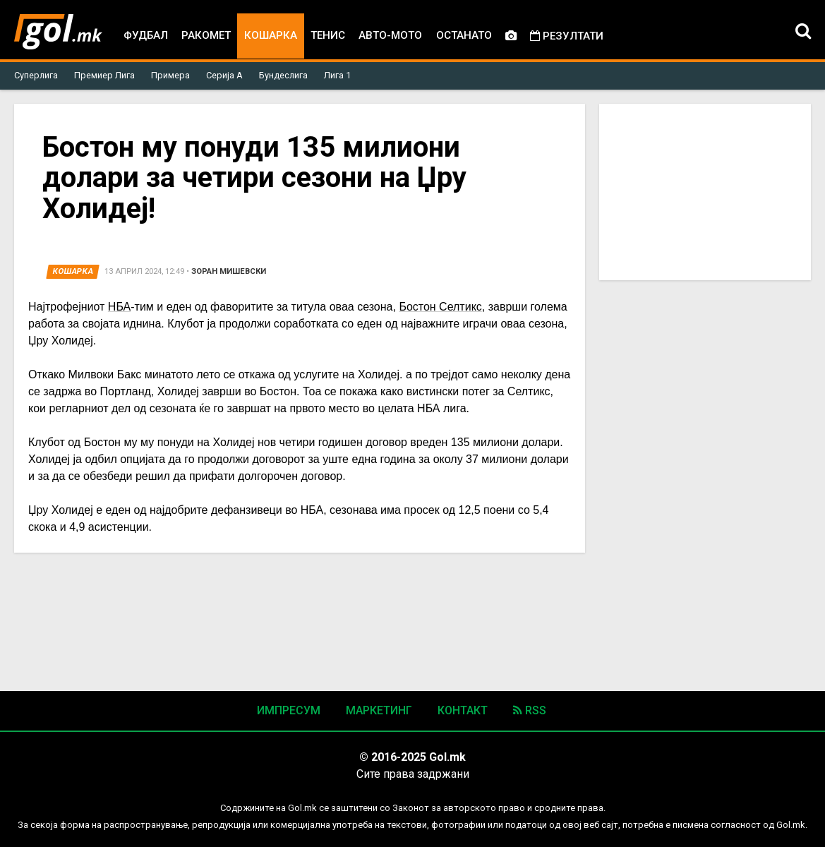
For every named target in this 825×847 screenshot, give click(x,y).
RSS (529, 710)
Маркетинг (379, 710)
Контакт (463, 710)
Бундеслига (283, 75)
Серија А (224, 75)
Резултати (566, 36)
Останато (464, 35)
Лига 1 (337, 75)
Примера (170, 75)
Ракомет (206, 35)
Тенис (328, 35)
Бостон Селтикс (440, 307)
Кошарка (270, 35)
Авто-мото (390, 35)
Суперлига (36, 75)
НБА (119, 307)
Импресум (288, 710)
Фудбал (146, 35)
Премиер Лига (104, 75)
